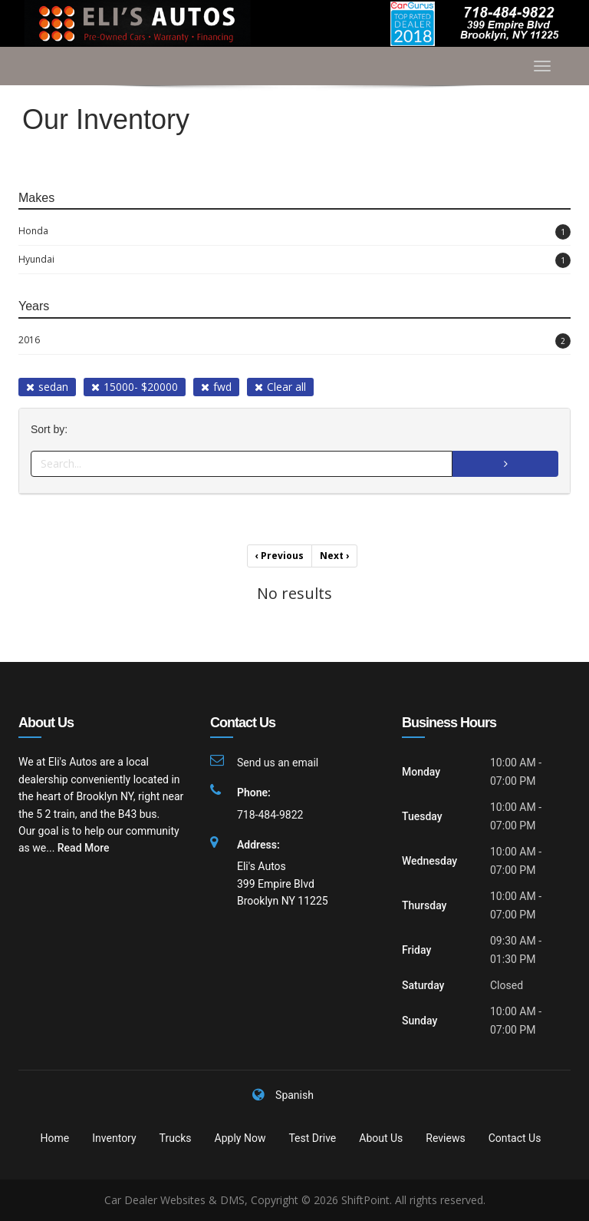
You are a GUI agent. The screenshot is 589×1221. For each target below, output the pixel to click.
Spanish (294, 1095)
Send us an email (277, 762)
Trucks (176, 1138)
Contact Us (515, 1138)
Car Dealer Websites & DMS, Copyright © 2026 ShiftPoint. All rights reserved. (294, 1200)
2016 (294, 341)
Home (55, 1138)
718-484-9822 (270, 815)
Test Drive (312, 1138)
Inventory (114, 1138)
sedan (47, 386)
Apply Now (240, 1138)
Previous (279, 555)
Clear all (280, 386)
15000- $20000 (134, 386)
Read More (84, 848)
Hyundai (294, 260)
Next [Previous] (334, 555)
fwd (216, 386)
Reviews (445, 1138)
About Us (381, 1138)
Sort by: (52, 429)
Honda (294, 232)
